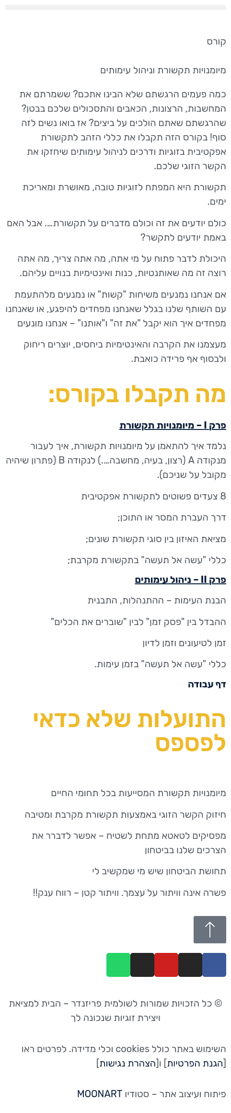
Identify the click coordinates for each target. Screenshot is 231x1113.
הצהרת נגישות (127, 1063)
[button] (115, 7)
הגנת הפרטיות (195, 1063)
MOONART (100, 1094)
